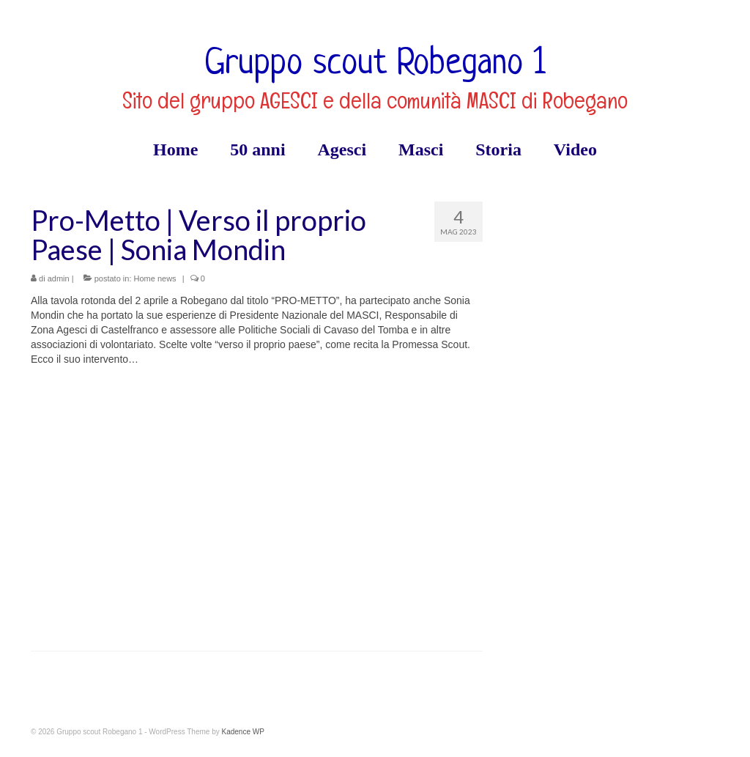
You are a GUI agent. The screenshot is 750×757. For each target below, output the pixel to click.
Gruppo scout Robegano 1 (375, 64)
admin (59, 278)
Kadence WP (242, 732)
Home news (155, 278)
